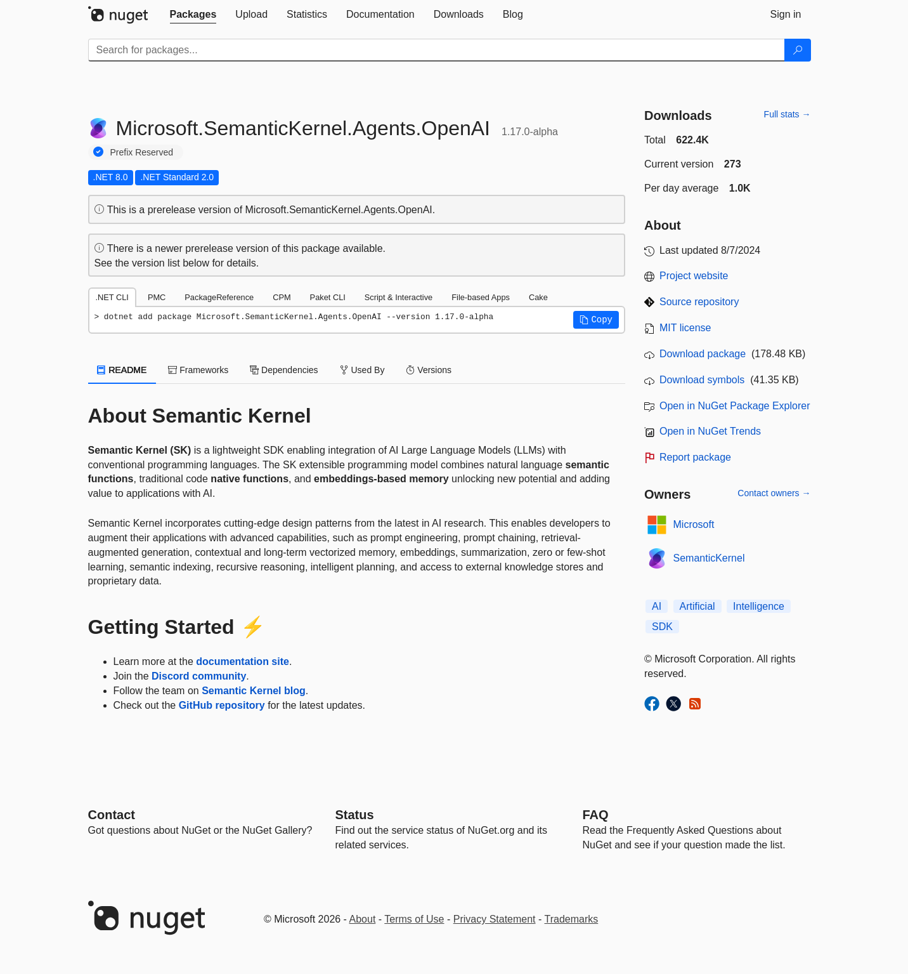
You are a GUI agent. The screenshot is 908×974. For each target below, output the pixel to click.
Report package (695, 457)
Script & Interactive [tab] (398, 297)
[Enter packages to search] (436, 50)
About (362, 919)
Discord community (199, 676)
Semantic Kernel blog (254, 690)
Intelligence (758, 606)
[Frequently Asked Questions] (596, 815)
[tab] (193, 15)
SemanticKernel (709, 558)
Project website (694, 275)
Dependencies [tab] (284, 370)
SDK (662, 626)
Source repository (699, 301)
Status (354, 815)
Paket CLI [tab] (328, 297)
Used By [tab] (362, 370)
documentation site (242, 661)
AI (656, 606)
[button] (596, 320)
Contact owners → (773, 493)
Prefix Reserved (142, 152)
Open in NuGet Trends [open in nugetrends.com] (710, 431)
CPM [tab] (281, 297)
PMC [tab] (156, 297)
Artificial (697, 606)
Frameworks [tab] (198, 370)
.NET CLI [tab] (112, 297)
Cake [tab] (538, 297)
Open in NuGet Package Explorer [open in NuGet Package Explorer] (734, 405)
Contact (111, 815)
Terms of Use (414, 919)
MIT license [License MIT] (685, 327)
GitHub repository (222, 705)
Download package (702, 353)
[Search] (797, 50)
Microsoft (694, 524)
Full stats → (787, 114)
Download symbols (701, 379)
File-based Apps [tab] (480, 297)
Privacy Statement (494, 919)
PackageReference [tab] (219, 297)
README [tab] (122, 370)
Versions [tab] (428, 370)
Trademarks (572, 919)
